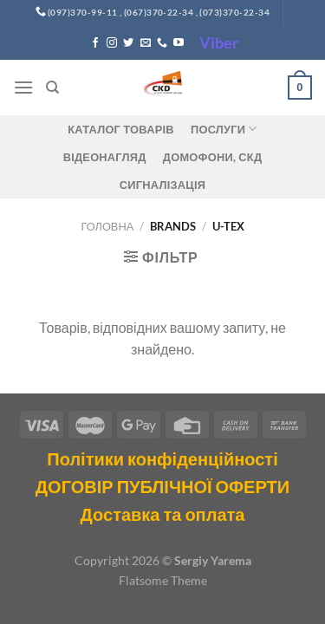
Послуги (224, 128)
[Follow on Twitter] (128, 43)
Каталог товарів (120, 129)
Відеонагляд (104, 157)
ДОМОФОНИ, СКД (213, 157)
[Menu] (23, 87)
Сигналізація (162, 185)
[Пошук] (52, 87)
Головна (107, 226)
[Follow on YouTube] (178, 43)
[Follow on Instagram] (112, 43)
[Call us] (162, 43)
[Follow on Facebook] (95, 43)
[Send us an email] (145, 43)
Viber (218, 42)
